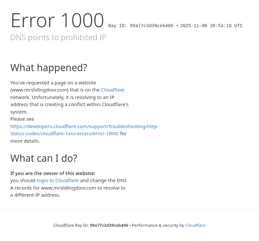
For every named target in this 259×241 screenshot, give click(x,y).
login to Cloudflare (58, 180)
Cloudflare (113, 89)
